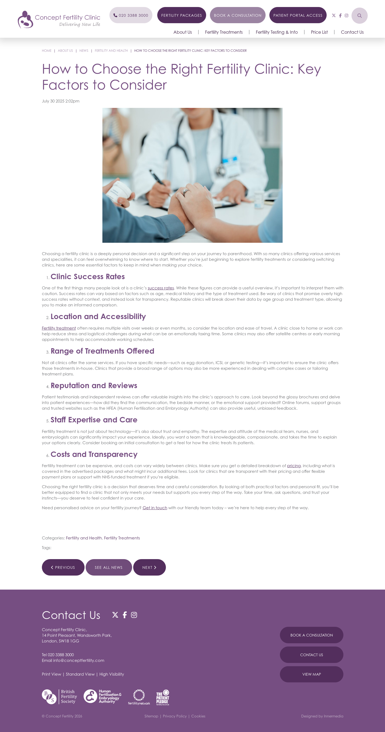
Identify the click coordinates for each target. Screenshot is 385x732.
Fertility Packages (181, 15)
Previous (63, 567)
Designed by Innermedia (322, 716)
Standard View (80, 674)
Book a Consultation (238, 15)
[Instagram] (346, 15)
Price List (319, 32)
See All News (109, 567)
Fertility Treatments (224, 32)
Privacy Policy (175, 716)
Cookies (198, 716)
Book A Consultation (311, 635)
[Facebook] (340, 15)
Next (149, 567)
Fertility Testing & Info (277, 32)
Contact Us (352, 32)
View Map (311, 674)
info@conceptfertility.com (78, 660)
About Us (182, 32)
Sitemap (151, 716)
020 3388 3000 (61, 654)
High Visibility (111, 674)
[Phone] (130, 15)
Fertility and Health (84, 537)
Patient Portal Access (298, 15)
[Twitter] (334, 15)
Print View (51, 674)
